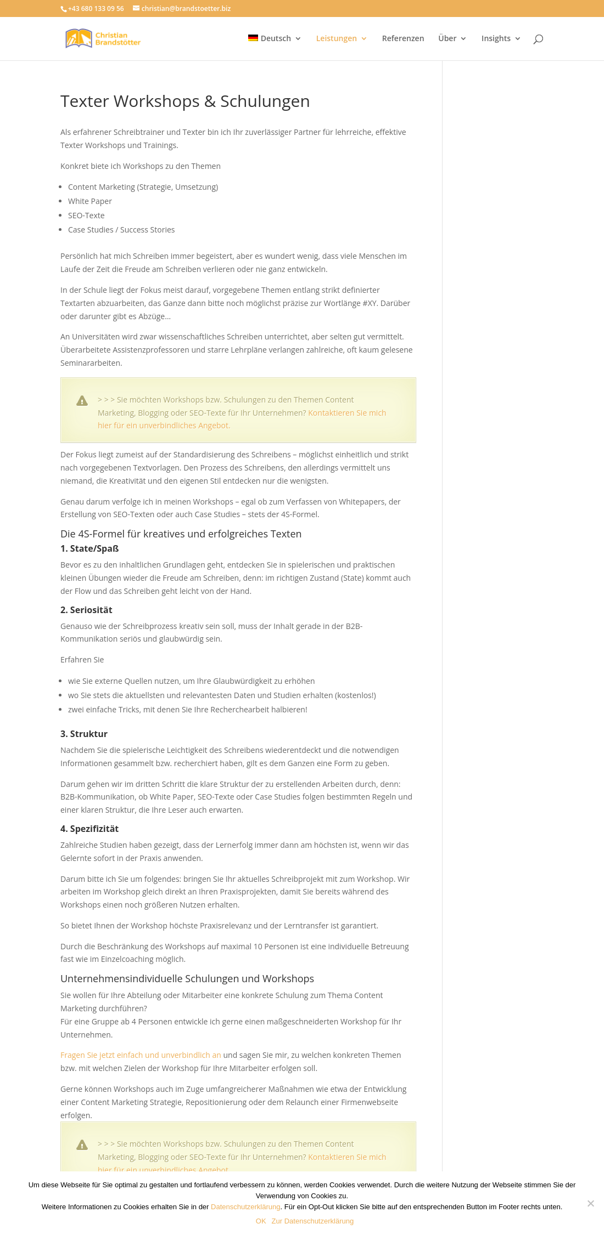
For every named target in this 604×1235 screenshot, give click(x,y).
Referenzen (403, 39)
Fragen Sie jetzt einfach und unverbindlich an (140, 1055)
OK (261, 1221)
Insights (496, 39)
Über (447, 39)
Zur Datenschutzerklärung (313, 1221)
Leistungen (336, 39)
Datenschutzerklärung (245, 1207)
